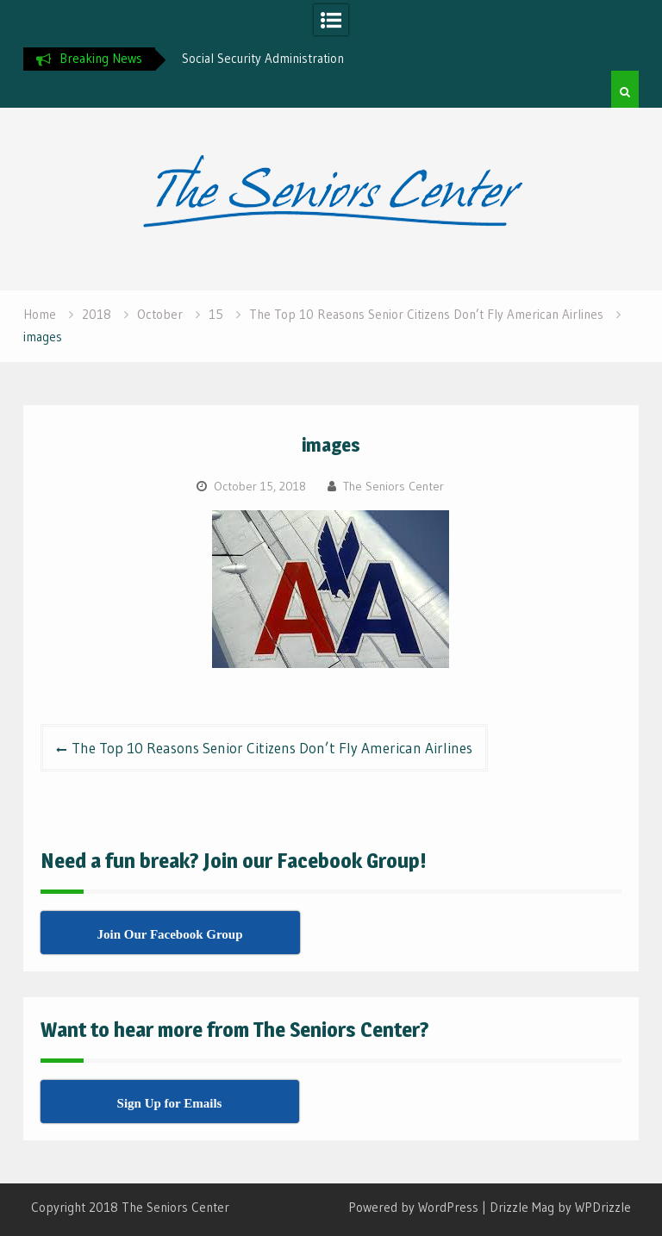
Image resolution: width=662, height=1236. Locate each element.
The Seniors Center (393, 486)
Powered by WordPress (413, 1207)
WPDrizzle (603, 1207)
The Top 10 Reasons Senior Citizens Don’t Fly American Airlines (272, 748)
